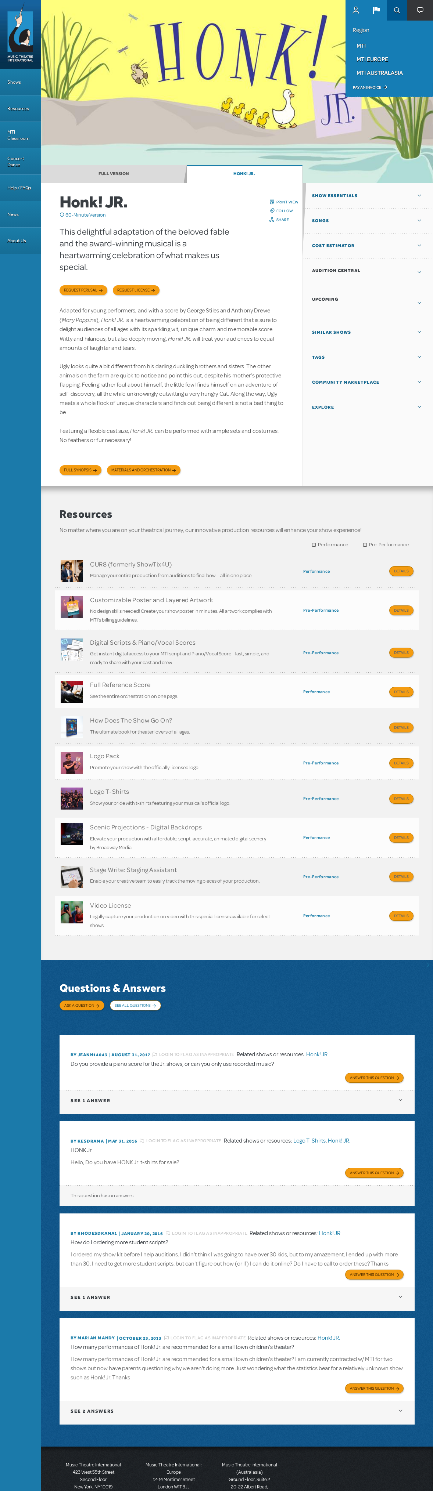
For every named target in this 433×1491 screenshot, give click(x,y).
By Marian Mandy (93, 1302)
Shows (14, 82)
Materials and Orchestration (141, 470)
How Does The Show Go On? (131, 710)
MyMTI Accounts (356, 10)
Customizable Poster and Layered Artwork (151, 597)
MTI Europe (372, 59)
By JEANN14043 (89, 1022)
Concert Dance (15, 161)
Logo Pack (105, 743)
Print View (287, 202)
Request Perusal (80, 290)
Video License (110, 882)
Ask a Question (79, 979)
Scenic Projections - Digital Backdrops (146, 809)
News (13, 214)
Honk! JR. (244, 173)
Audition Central (336, 270)
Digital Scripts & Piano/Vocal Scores (143, 637)
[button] (376, 10)
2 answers (92, 1375)
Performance (333, 545)
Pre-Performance (389, 545)
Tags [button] (318, 357)
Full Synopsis (78, 470)
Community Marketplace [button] (345, 382)
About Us (16, 241)
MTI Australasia (380, 72)
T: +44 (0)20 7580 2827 (173, 1458)
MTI (361, 45)
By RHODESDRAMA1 (94, 1199)
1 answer (90, 1067)
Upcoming (325, 299)
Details (401, 570)
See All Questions (133, 979)
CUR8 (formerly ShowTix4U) (131, 564)
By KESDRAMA (87, 1107)
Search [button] (397, 10)
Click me (62, 214)
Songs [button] (320, 220)
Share (282, 219)
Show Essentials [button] (335, 195)
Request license (133, 290)
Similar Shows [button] (331, 332)
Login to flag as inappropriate (197, 1022)
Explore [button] (323, 407)
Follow (284, 210)
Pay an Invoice (367, 87)
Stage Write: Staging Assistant (133, 849)
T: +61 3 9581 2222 (249, 1473)
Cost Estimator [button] (333, 245)
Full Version (114, 173)
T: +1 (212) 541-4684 (93, 1458)
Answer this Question (372, 1044)
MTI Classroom (18, 135)
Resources (18, 108)
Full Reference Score (120, 677)
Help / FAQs (19, 188)
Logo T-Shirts (109, 776)
